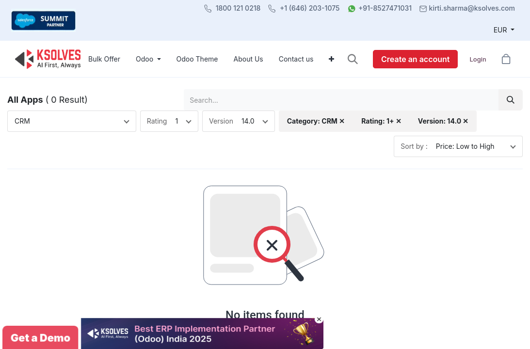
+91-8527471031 (385, 8)
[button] (352, 58)
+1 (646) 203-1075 (310, 8)
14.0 (248, 121)
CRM (22, 121)
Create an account (415, 59)
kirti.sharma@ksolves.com (472, 8)
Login (477, 59)
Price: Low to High (465, 146)
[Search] (510, 99)
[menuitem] (104, 59)
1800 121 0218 (238, 8)
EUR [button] (501, 30)
